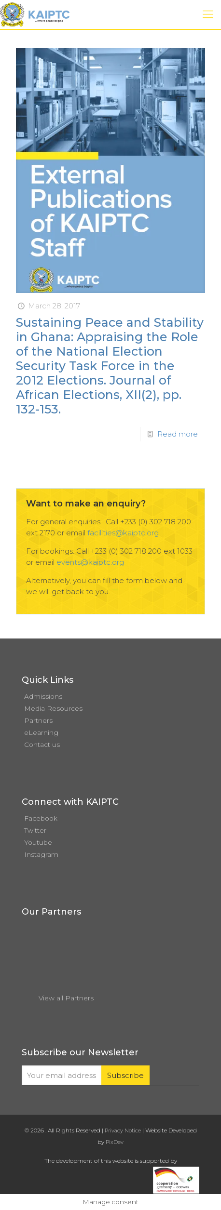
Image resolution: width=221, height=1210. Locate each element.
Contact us (42, 744)
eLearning (41, 732)
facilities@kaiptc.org (123, 532)
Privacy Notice (123, 1130)
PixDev (115, 1142)
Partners (38, 720)
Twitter (35, 830)
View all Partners (66, 998)
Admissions (43, 696)
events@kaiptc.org (90, 562)
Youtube (38, 842)
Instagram (41, 854)
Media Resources (53, 708)
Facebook (40, 818)
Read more (177, 434)
